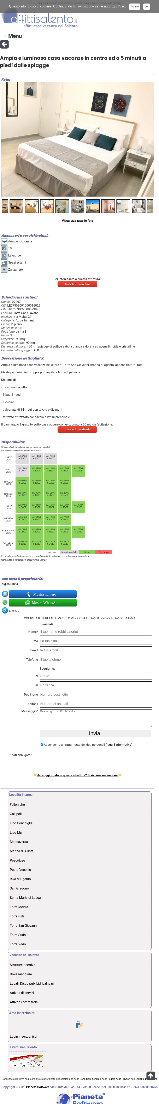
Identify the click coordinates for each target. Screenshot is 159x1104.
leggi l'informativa (119, 745)
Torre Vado (18, 944)
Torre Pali (17, 916)
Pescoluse (17, 860)
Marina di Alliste (21, 851)
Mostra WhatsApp (45, 603)
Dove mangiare (21, 974)
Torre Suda (18, 935)
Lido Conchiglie (21, 823)
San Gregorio (19, 888)
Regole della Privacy (119, 1079)
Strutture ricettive (22, 965)
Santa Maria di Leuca (25, 898)
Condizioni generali (90, 1079)
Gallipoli (16, 814)
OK (146, 6)
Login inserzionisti (23, 1036)
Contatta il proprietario (77, 284)
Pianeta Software (37, 1087)
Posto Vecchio (20, 870)
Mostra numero (45, 594)
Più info (134, 6)
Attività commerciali (24, 1002)
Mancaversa (19, 842)
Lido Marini (18, 832)
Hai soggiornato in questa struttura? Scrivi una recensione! (77, 775)
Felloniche (17, 805)
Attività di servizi (22, 993)
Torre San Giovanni (26, 313)
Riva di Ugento (20, 879)
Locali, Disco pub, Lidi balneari (32, 983)
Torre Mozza (19, 907)
